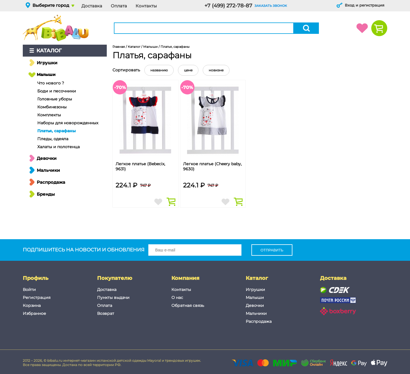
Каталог (49, 50)
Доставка (91, 6)
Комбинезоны (52, 106)
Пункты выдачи (113, 297)
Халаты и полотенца (58, 146)
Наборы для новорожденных (67, 122)
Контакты (146, 6)
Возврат (105, 313)
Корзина (32, 305)
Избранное (34, 313)
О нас (177, 297)
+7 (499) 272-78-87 (228, 6)
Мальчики (48, 170)
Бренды (46, 194)
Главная (118, 47)
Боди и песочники (56, 91)
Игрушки (47, 62)
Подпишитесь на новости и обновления (132, 250)
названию (159, 70)
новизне (216, 70)
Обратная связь (187, 305)
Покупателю (114, 278)
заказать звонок (271, 6)
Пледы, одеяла (52, 138)
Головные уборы (54, 99)
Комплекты (49, 114)
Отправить (272, 250)
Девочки (47, 158)
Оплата (119, 6)
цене (188, 70)
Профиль (35, 278)
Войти (29, 289)
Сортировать (126, 70)
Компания (185, 278)
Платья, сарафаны (56, 130)
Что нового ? (50, 83)
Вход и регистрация (364, 5)
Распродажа (51, 182)
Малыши (46, 74)
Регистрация (36, 297)
